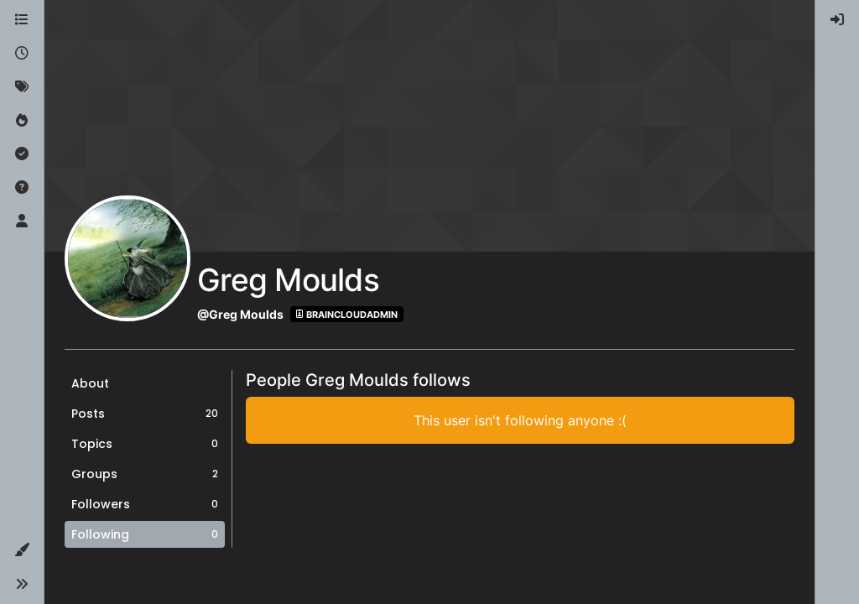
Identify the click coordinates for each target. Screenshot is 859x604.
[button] (22, 550)
